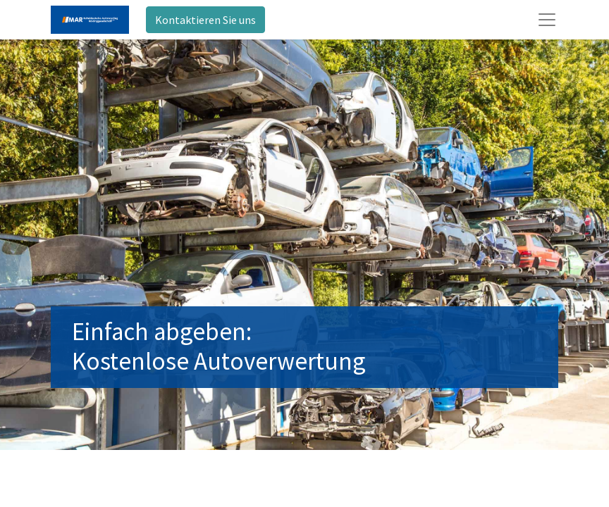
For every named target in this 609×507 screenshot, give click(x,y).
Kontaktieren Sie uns (205, 20)
